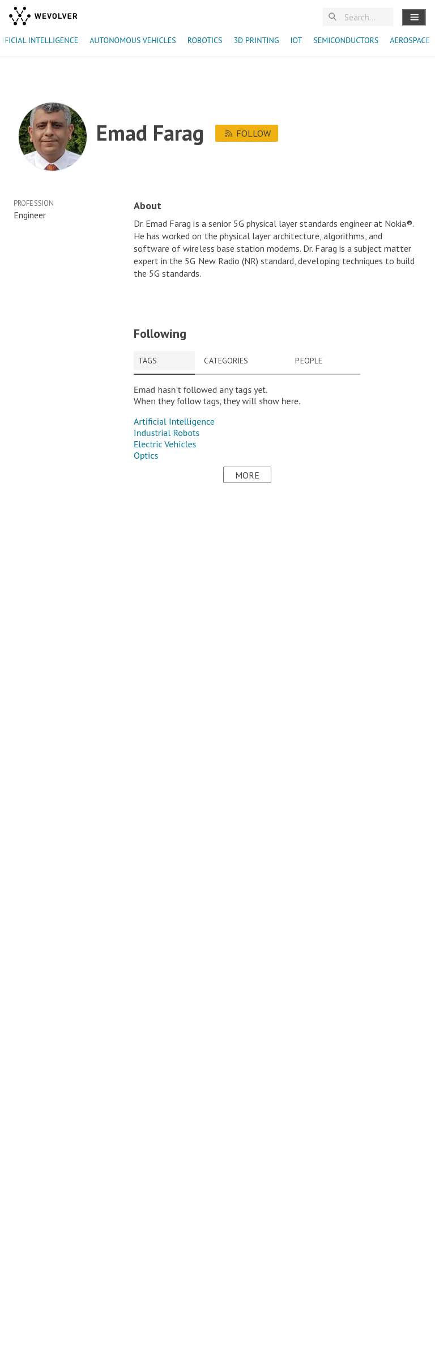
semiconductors (345, 40)
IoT (296, 40)
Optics (146, 455)
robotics (205, 40)
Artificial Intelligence (174, 421)
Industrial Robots (166, 432)
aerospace (410, 40)
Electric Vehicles (165, 444)
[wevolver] (43, 17)
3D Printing (256, 40)
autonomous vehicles (132, 40)
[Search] (367, 17)
